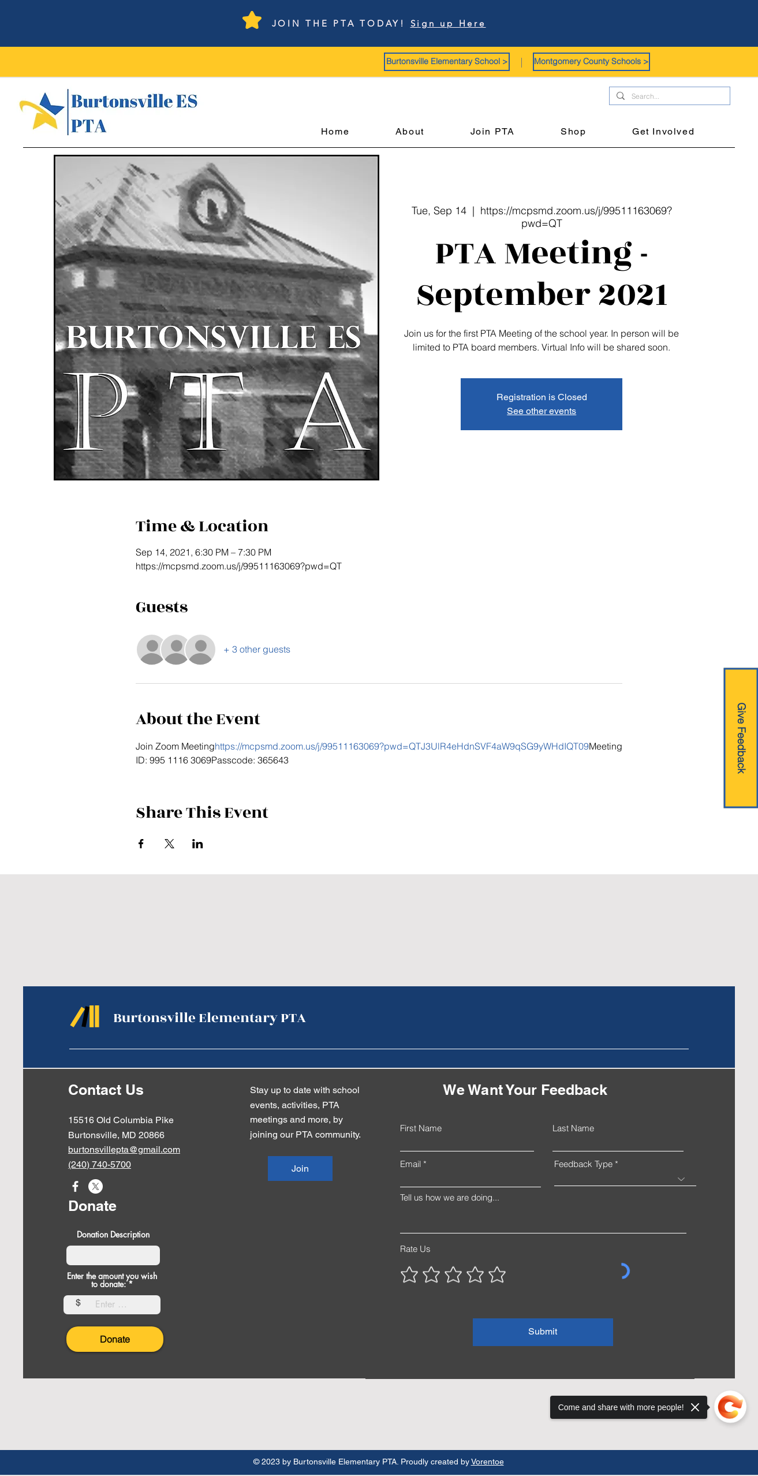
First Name (421, 1128)
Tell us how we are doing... (449, 1197)
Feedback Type (583, 1164)
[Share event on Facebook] (141, 843)
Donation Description (113, 1235)
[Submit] (543, 1332)
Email (410, 1164)
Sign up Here (448, 23)
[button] (447, 62)
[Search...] (668, 96)
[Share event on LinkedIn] (197, 843)
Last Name (573, 1128)
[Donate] (114, 1339)
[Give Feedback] (740, 738)
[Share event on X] (169, 843)
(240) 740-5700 (99, 1164)
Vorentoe (487, 1461)
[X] (95, 1186)
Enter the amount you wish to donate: (112, 1280)
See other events (541, 410)
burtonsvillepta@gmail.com (124, 1149)
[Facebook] (75, 1186)
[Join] (300, 1168)
